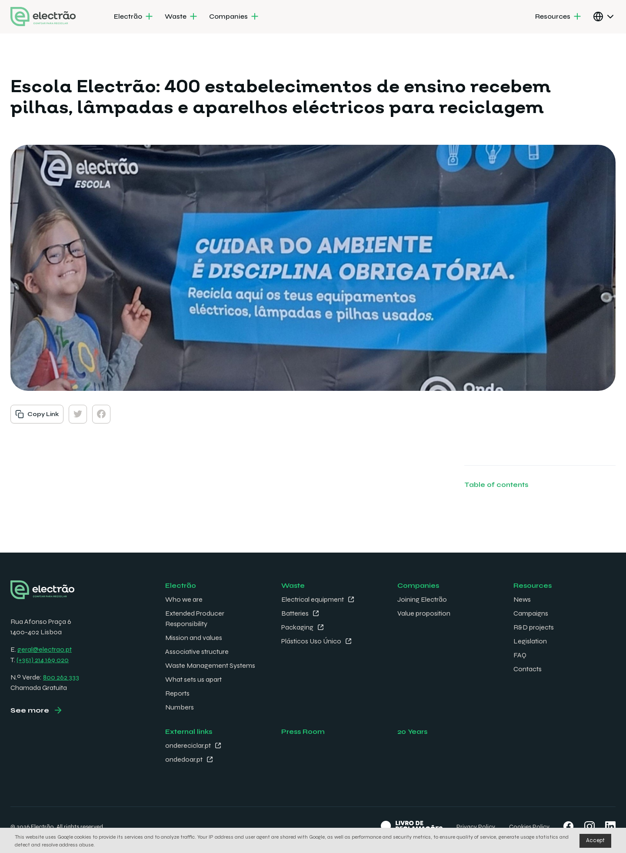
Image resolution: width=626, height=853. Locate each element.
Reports (177, 693)
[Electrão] (134, 17)
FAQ (519, 655)
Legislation (530, 641)
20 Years (412, 731)
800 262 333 (61, 677)
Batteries (295, 613)
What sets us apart (193, 679)
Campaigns (530, 613)
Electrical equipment (312, 599)
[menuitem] (134, 17)
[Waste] (182, 17)
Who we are (184, 599)
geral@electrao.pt (44, 649)
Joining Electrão (422, 599)
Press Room (303, 731)
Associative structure (197, 651)
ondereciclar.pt (188, 745)
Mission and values (193, 637)
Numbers (179, 707)
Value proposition (423, 613)
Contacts (527, 669)
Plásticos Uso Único (311, 641)
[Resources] (559, 17)
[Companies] (234, 17)
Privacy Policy (475, 826)
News (522, 599)
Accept (595, 840)
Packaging (297, 627)
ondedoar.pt (184, 759)
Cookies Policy (529, 826)
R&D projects (533, 627)
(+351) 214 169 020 (43, 660)
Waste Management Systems (210, 665)
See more (29, 710)
